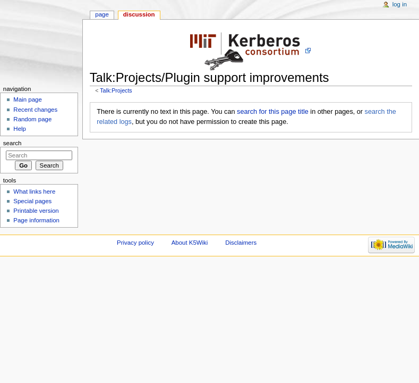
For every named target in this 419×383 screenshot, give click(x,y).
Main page (27, 99)
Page (101, 14)
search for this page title (273, 111)
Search (12, 143)
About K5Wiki (190, 242)
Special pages (32, 201)
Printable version (35, 210)
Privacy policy (135, 242)
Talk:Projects (116, 90)
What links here (34, 191)
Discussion (139, 14)
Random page (32, 119)
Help (19, 129)
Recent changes (35, 109)
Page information (36, 220)
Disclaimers (240, 242)
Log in (399, 4)
